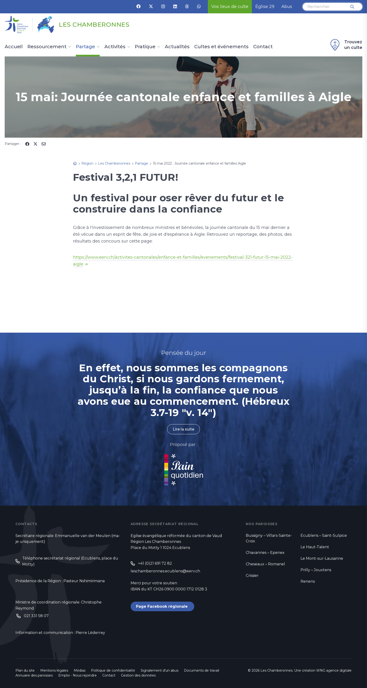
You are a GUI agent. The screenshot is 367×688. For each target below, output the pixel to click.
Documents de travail (201, 670)
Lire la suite (183, 429)
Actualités (177, 46)
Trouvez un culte (345, 45)
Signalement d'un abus (159, 670)
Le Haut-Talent (315, 547)
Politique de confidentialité (113, 670)
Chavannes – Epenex (265, 552)
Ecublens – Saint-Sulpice (324, 535)
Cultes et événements (221, 46)
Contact (263, 46)
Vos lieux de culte (229, 6)
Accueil (14, 46)
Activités (114, 46)
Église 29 (264, 6)
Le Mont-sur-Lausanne (322, 558)
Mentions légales (54, 670)
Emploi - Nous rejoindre (77, 675)
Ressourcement (46, 46)
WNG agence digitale (334, 670)
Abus (286, 6)
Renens (308, 581)
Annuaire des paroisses (34, 675)
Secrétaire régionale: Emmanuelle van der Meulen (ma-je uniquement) (67, 538)
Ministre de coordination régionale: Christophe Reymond (58, 605)
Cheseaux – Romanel (265, 564)
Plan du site (25, 670)
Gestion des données (138, 675)
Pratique (145, 46)
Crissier (252, 575)
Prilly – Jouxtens (316, 570)
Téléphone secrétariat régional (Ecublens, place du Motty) (70, 561)
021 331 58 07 (36, 616)
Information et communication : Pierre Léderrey (60, 633)
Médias (79, 670)
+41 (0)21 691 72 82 (155, 563)
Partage (85, 46)
